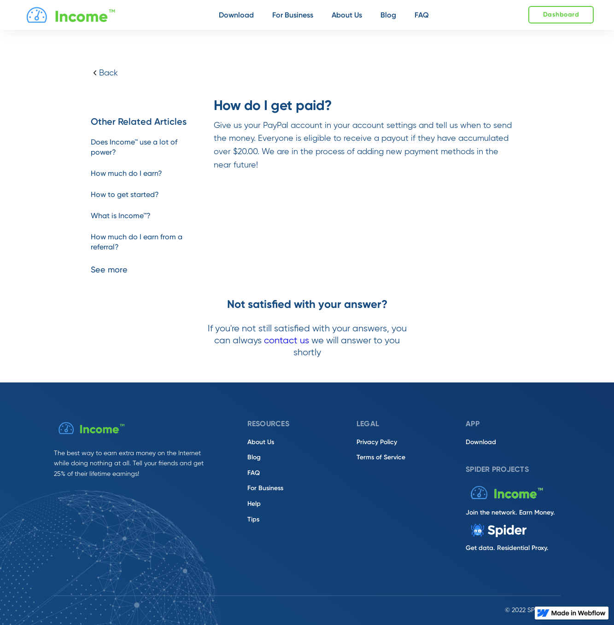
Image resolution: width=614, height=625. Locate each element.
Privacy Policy (377, 442)
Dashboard (561, 14)
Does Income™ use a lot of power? (134, 147)
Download (481, 442)
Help (254, 504)
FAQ (253, 473)
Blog (254, 457)
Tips (253, 519)
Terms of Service (381, 457)
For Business (265, 488)
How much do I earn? (126, 173)
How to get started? (125, 194)
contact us (286, 341)
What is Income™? (121, 215)
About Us (260, 442)
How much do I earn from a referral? (136, 241)
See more (109, 269)
